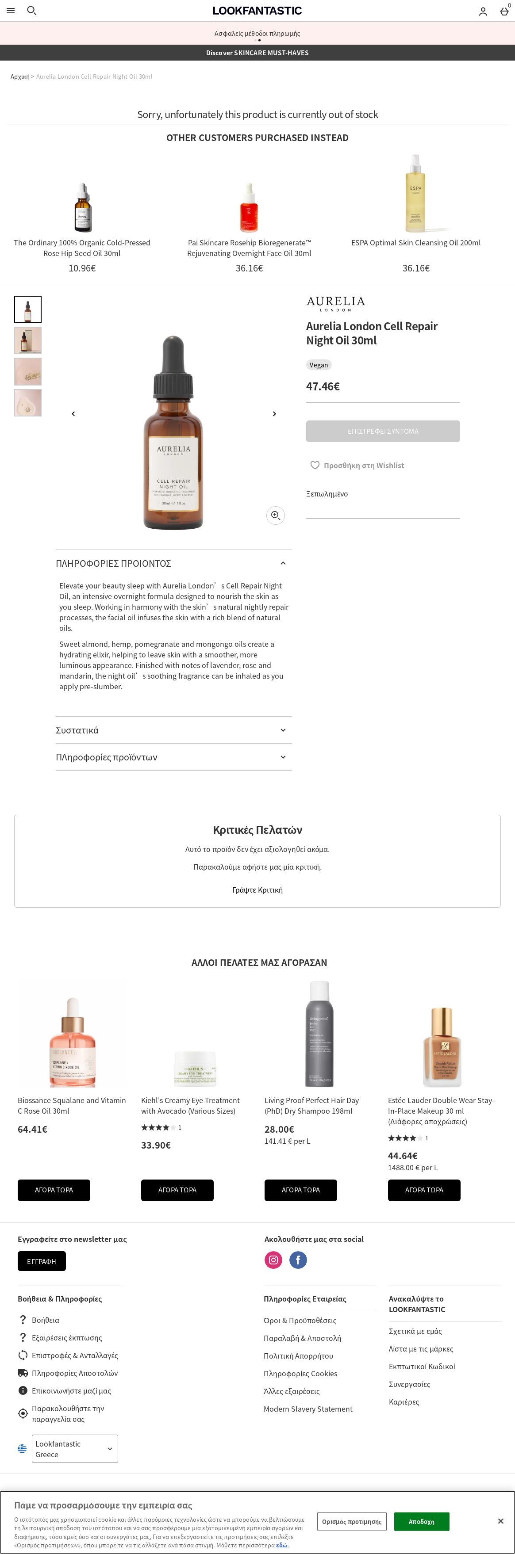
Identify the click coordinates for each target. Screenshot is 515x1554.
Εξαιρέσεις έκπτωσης (60, 1337)
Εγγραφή (41, 1261)
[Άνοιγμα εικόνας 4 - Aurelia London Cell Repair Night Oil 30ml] (28, 402)
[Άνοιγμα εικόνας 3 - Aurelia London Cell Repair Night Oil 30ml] (28, 371)
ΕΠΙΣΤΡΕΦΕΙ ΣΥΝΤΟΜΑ (383, 431)
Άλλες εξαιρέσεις (291, 1391)
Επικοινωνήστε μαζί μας (64, 1390)
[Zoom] (275, 515)
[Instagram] (273, 1265)
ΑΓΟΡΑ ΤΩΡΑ (62, 1192)
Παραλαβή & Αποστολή (302, 1338)
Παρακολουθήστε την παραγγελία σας (61, 1413)
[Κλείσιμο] (501, 1521)
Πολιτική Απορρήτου (298, 1355)
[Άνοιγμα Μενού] (10, 10)
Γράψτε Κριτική (257, 889)
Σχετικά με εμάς (415, 1330)
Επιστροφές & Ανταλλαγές (68, 1355)
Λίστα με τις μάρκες (421, 1348)
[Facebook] (298, 1265)
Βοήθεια (38, 1319)
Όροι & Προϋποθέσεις (300, 1320)
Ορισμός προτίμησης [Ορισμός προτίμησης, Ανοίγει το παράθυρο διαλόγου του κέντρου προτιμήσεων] (351, 1521)
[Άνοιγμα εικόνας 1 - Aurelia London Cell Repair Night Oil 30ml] (28, 309)
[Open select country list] (75, 1449)
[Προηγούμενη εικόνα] (73, 413)
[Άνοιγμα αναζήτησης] (31, 10)
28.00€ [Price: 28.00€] (279, 1129)
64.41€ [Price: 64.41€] (32, 1129)
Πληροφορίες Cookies (300, 1373)
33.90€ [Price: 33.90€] (156, 1144)
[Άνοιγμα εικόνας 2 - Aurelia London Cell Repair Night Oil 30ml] (28, 340)
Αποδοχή (421, 1521)
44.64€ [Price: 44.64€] (403, 1155)
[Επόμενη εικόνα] (274, 413)
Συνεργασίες (409, 1383)
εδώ (282, 1545)
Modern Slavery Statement (308, 1408)
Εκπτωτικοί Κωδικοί (422, 1366)
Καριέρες (404, 1401)
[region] (257, 1522)
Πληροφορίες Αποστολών (68, 1372)
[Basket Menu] (504, 10)
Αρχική (20, 76)
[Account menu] (483, 10)
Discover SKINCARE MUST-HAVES (257, 52)
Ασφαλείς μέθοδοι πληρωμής (257, 33)
